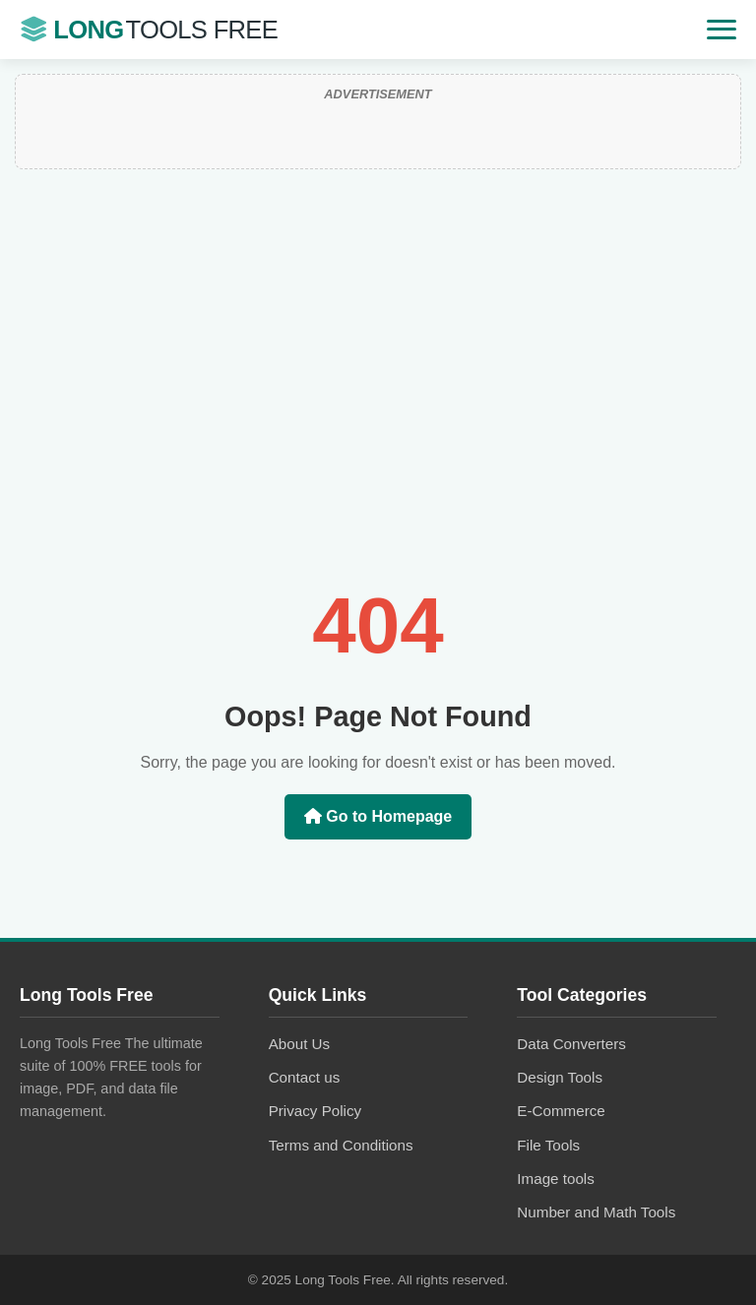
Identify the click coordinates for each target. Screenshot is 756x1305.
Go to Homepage (378, 816)
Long (149, 30)
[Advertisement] (378, 410)
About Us (299, 1043)
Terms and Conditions (341, 1145)
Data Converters (571, 1043)
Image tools (556, 1178)
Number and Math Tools (596, 1212)
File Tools (548, 1145)
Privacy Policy (315, 1110)
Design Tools (559, 1077)
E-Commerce (560, 1110)
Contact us (305, 1077)
